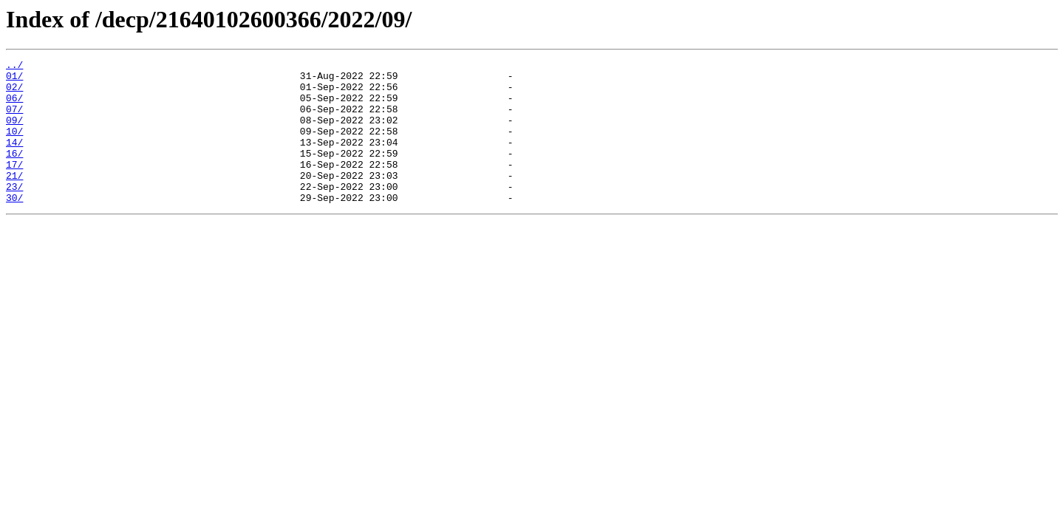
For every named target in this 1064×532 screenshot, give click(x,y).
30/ (14, 226)
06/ (14, 106)
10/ (14, 146)
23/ (14, 212)
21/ (14, 199)
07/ (14, 119)
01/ (14, 79)
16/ (14, 173)
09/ (14, 133)
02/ (14, 93)
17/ (14, 186)
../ (14, 66)
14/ (14, 159)
